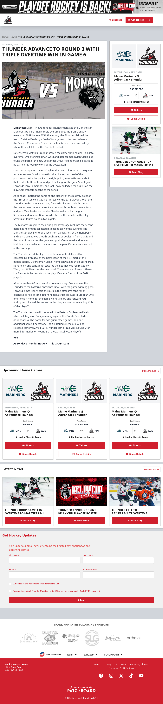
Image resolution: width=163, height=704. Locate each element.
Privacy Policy (111, 664)
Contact (97, 664)
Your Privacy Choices (138, 664)
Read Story (136, 172)
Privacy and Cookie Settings (121, 668)
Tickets (136, 110)
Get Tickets (136, 19)
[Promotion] (81, 7)
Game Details (136, 118)
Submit (82, 600)
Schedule (115, 19)
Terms (123, 664)
